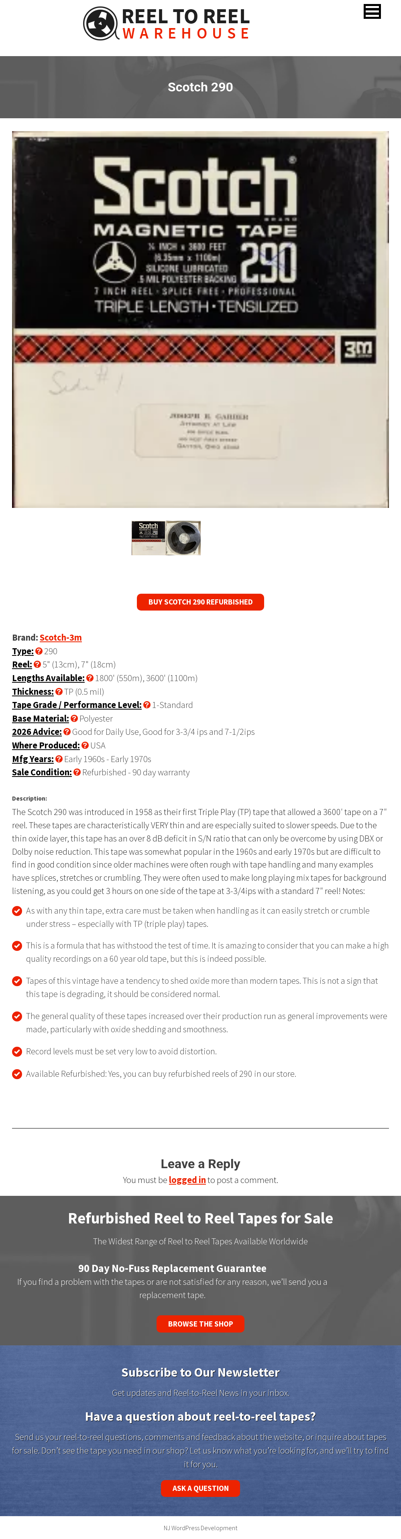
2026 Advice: (37, 731)
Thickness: (33, 691)
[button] (372, 11)
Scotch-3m (61, 637)
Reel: (22, 664)
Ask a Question (201, 1488)
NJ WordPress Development (200, 1528)
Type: (23, 651)
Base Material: (40, 718)
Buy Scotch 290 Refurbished (201, 602)
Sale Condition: (42, 772)
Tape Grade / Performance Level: (77, 704)
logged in (187, 1179)
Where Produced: (46, 745)
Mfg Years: (33, 758)
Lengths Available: (48, 678)
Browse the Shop (200, 1324)
